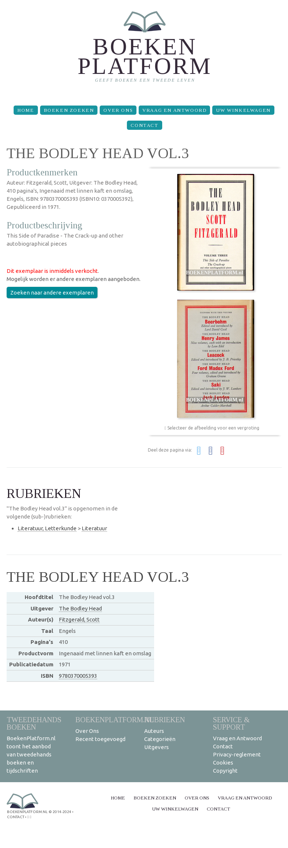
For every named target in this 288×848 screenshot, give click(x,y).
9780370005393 (78, 676)
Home (25, 110)
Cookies (223, 762)
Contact (144, 125)
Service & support (231, 723)
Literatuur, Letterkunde (47, 528)
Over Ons (118, 110)
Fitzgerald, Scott (79, 619)
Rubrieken (164, 719)
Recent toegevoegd (100, 739)
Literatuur (94, 528)
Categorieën (159, 739)
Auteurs (154, 731)
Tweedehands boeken (34, 723)
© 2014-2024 (60, 812)
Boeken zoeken (69, 110)
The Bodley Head (80, 608)
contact (15, 817)
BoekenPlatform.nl (114, 719)
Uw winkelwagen (243, 110)
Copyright (225, 770)
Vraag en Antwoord (174, 110)
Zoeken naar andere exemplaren (52, 292)
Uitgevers (156, 747)
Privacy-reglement (237, 754)
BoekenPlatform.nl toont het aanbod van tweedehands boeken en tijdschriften (31, 754)
